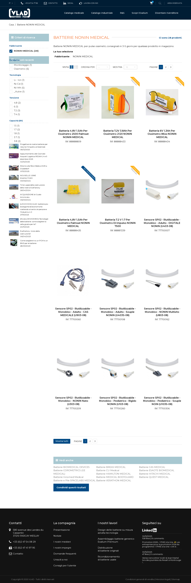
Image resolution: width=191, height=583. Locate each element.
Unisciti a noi (60, 559)
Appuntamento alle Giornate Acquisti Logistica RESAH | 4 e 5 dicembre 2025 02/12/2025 (33, 181)
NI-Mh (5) (19, 87)
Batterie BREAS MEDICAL (111, 467)
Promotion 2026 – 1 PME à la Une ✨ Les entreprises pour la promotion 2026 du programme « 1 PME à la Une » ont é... (161, 544)
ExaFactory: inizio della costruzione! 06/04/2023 (30, 257)
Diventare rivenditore (166, 13)
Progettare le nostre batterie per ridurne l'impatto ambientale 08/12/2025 (34, 170)
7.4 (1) (17, 114)
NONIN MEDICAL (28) (26, 50)
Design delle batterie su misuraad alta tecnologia (115, 531)
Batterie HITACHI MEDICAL (154, 473)
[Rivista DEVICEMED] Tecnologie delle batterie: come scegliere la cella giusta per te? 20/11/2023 (34, 246)
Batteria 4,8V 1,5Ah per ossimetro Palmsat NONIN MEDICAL (73, 223)
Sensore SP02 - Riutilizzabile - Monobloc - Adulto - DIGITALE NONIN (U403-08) (162, 223)
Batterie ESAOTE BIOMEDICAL (156, 470)
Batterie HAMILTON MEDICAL (113, 473)
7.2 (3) (17, 110)
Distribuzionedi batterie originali (108, 549)
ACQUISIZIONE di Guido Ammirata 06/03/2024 (30, 221)
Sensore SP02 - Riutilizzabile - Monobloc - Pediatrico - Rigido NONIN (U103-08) (117, 401)
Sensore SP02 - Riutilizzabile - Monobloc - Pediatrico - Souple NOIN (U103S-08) (162, 401)
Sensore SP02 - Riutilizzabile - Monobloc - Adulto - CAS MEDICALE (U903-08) (73, 311)
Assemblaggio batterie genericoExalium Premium (116, 540)
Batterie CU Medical (107, 470)
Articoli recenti (24, 161)
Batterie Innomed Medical (68, 477)
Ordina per (88, 66)
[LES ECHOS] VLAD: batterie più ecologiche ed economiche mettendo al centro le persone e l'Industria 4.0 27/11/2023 (34, 233)
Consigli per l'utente (64, 565)
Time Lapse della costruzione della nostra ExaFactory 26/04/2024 (32, 211)
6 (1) (16, 106)
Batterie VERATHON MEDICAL (113, 480)
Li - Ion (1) (19, 80)
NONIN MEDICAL (83, 56)
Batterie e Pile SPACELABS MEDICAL (74, 480)
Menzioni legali (163, 579)
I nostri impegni (62, 547)
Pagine (154, 66)
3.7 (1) (17, 137)
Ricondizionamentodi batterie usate (109, 558)
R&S (122, 13)
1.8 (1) (17, 133)
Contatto (18, 553)
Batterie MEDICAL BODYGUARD (115, 477)
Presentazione (61, 529)
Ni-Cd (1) (18, 83)
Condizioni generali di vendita (139, 579)
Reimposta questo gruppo (38, 55)
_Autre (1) (19, 91)
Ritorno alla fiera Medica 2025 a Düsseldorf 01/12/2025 (33, 192)
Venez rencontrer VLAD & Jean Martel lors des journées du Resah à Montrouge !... (161, 560)
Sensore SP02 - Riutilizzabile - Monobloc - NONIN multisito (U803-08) (162, 311)
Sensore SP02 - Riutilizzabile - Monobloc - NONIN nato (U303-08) (73, 401)
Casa (11, 24)
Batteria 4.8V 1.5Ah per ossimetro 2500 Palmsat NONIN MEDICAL (73, 134)
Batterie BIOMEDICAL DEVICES (71, 467)
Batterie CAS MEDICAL (152, 467)
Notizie (57, 535)
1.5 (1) (17, 125)
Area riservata (174, 3)
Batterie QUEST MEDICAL (154, 477)
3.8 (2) (17, 141)
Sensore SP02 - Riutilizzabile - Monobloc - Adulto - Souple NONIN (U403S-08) (118, 311)
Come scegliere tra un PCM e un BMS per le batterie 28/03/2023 (34, 267)
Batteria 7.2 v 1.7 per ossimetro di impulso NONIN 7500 (118, 223)
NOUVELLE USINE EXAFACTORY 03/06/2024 (28, 202)
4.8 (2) (17, 102)
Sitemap (175, 579)
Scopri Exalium (140, 13)
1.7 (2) (17, 129)
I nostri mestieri (62, 541)
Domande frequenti (64, 553)
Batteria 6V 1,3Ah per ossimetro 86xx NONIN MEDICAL (162, 134)
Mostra (117, 66)
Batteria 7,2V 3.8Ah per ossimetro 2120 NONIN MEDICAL (117, 134)
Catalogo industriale (102, 13)
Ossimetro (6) (21, 68)
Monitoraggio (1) (23, 65)
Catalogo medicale (74, 13)
